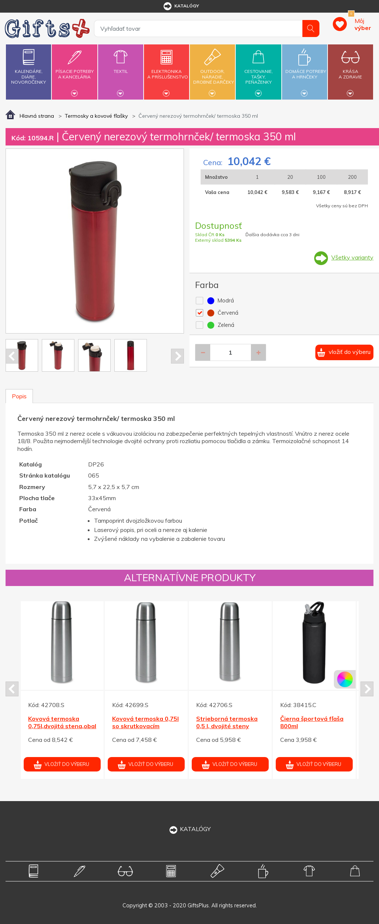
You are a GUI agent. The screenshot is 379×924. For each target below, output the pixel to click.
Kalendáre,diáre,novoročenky (28, 65)
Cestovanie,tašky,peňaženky (258, 71)
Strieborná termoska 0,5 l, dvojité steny (227, 722)
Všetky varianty (352, 257)
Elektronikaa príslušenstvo (167, 69)
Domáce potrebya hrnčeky (305, 69)
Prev (12, 356)
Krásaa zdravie (350, 69)
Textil (120, 67)
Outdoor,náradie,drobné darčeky (213, 71)
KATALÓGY (189, 829)
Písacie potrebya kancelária (74, 69)
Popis (19, 396)
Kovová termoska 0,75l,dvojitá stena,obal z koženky (62, 726)
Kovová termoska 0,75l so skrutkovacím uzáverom (145, 726)
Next (177, 356)
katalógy (180, 6)
